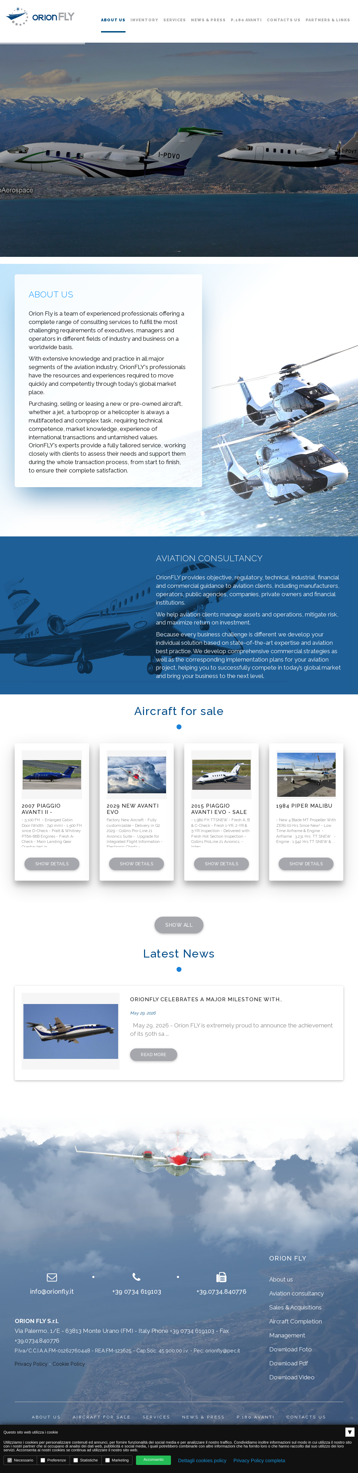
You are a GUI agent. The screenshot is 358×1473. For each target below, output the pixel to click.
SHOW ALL (179, 925)
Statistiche (85, 1460)
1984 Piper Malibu (304, 806)
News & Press (208, 20)
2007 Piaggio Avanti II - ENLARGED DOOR (47, 809)
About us (113, 20)
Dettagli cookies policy (202, 1460)
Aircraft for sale (102, 1417)
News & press (203, 1417)
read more (153, 1054)
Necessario (20, 1460)
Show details (52, 863)
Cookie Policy (68, 1364)
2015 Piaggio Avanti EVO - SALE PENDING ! (219, 809)
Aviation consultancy (296, 1293)
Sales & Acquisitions (295, 1307)
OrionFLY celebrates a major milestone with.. (206, 999)
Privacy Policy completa (259, 1460)
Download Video (292, 1377)
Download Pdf (288, 1363)
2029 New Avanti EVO (133, 809)
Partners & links (328, 20)
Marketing (117, 1460)
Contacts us (284, 20)
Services (174, 20)
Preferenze (53, 1460)
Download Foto (290, 1349)
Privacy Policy (31, 1364)
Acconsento (153, 1460)
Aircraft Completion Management (295, 1328)
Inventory (144, 20)
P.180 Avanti (246, 20)
